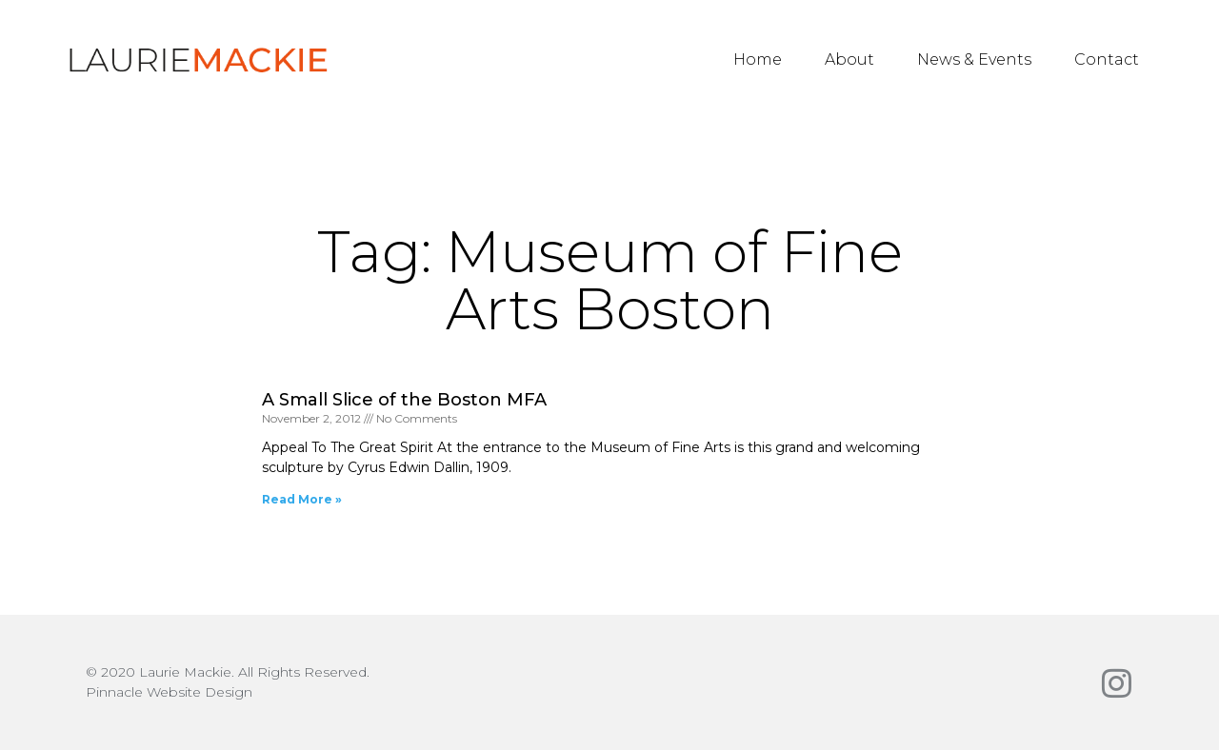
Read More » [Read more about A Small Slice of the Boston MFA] (302, 499)
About (849, 59)
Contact (1106, 59)
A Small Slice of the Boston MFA (404, 399)
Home (757, 59)
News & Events (974, 59)
